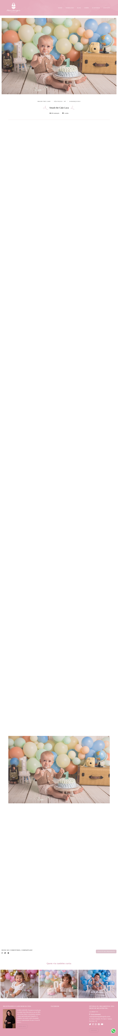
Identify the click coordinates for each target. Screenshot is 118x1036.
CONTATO (106, 7)
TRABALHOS (70, 7)
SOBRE (86, 7)
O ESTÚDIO (96, 7)
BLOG (79, 7)
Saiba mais (22, 1026)
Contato (94, 1030)
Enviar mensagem (96, 1014)
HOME (60, 7)
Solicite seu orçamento (106, 951)
